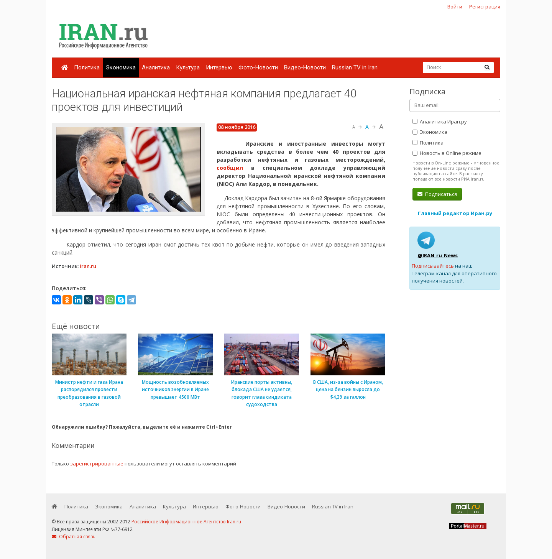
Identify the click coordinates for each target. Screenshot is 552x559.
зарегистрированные (96, 463)
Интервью (219, 67)
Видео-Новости (305, 67)
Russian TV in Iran (355, 67)
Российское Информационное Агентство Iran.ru (186, 521)
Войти (454, 6)
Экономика (121, 67)
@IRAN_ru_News (437, 255)
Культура (188, 67)
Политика (87, 67)
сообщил (230, 167)
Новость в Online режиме (446, 153)
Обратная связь (73, 536)
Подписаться (437, 194)
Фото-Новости (258, 67)
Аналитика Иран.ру (439, 121)
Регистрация (484, 6)
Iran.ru (88, 266)
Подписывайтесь (433, 265)
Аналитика (156, 67)
